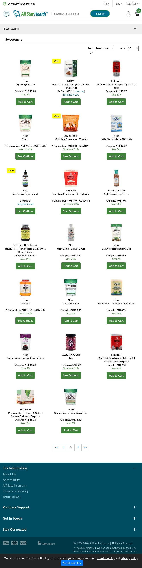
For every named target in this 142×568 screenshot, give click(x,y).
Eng (118, 3)
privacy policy (129, 558)
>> (85, 447)
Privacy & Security (15, 491)
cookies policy (106, 558)
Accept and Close (72, 562)
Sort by (90, 50)
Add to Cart (25, 101)
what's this (79, 91)
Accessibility (11, 480)
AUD (131, 3)
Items (122, 48)
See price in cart (71, 94)
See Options (25, 156)
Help (106, 3)
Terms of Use (12, 497)
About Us (9, 474)
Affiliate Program (14, 485)
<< (56, 447)
